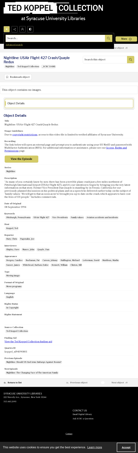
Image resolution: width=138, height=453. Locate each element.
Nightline (9, 66)
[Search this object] (105, 59)
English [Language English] (9, 297)
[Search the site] (55, 38)
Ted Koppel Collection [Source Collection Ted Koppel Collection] (17, 331)
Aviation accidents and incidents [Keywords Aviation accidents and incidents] (102, 217)
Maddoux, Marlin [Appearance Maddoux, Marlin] (110, 260)
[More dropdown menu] (126, 39)
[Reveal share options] (14, 29)
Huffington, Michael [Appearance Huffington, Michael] (70, 260)
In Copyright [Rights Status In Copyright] (12, 307)
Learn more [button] (94, 447)
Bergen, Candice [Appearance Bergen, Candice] (14, 260)
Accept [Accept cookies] (126, 447)
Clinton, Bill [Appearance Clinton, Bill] (76, 265)
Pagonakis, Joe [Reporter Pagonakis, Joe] (27, 239)
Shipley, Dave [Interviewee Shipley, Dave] (12, 249)
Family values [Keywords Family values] (77, 217)
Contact (69, 433)
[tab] (69, 103)
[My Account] (22, 29)
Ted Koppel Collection (28, 66)
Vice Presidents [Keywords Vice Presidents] (60, 217)
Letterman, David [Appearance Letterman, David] (91, 260)
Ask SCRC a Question (83, 418)
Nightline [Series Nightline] (10, 171)
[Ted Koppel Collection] (53, 13)
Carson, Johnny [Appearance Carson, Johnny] (50, 260)
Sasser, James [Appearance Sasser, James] (13, 265)
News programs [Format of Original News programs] (14, 286)
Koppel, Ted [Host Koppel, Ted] (12, 228)
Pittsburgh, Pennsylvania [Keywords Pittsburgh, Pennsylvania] (18, 217)
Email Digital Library (82, 414)
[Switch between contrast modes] (30, 29)
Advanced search (14, 44)
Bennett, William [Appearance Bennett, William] (59, 265)
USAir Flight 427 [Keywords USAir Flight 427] (41, 217)
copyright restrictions (24, 134)
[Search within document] (130, 59)
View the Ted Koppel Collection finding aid (28, 341)
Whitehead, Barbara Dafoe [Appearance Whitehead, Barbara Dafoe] (36, 265)
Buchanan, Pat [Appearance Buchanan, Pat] (33, 260)
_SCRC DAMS (48, 66)
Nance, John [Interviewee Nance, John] (28, 249)
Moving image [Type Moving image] (13, 275)
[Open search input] (7, 29)
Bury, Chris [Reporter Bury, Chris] (11, 239)
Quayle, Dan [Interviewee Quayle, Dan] (43, 249)
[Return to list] (21, 382)
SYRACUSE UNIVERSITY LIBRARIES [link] (23, 393)
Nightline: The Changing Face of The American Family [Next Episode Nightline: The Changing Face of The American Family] (32, 372)
